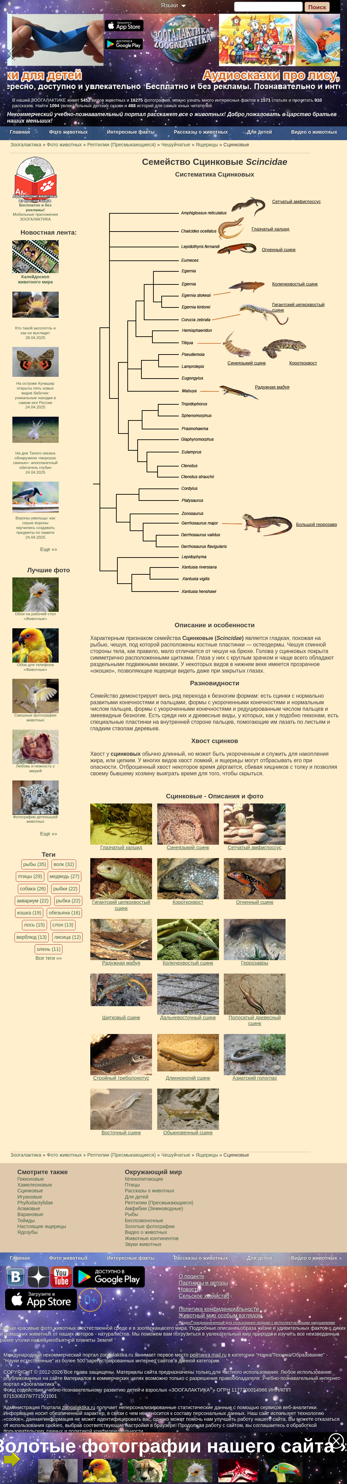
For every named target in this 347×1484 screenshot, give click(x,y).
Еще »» (48, 549)
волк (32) (64, 864)
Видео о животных (314, 132)
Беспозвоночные (144, 1220)
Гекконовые (31, 1179)
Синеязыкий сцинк (247, 363)
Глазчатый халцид (270, 229)
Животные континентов (151, 1238)
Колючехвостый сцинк (295, 283)
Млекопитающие (144, 1179)
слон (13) (63, 925)
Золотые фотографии (150, 1226)
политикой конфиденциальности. (106, 1431)
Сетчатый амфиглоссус (296, 201)
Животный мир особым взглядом (220, 1315)
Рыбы (131, 1214)
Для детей (259, 132)
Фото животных (68, 132)
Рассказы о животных (201, 132)
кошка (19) (29, 912)
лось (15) (34, 925)
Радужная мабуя (272, 387)
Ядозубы (28, 1232)
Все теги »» (48, 958)
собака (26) (33, 888)
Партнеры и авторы (203, 1283)
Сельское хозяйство (204, 1296)
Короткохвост (303, 363)
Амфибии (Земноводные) (154, 1208)
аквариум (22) (32, 900)
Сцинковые (30, 1190)
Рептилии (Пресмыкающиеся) (159, 1202)
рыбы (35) (34, 864)
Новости (189, 1289)
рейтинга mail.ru (208, 1355)
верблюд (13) (31, 937)
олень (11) (48, 949)
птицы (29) (30, 876)
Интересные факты (131, 132)
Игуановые (30, 1197)
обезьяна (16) (64, 912)
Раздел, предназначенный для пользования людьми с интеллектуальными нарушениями (257, 1322)
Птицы (132, 1185)
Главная (20, 132)
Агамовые (29, 1208)
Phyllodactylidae (35, 1202)
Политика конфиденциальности (219, 1309)
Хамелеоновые (35, 1185)
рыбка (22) (68, 900)
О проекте (192, 1276)
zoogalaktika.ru (78, 1407)
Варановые (31, 1214)
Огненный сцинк (279, 249)
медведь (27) (65, 876)
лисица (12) (67, 937)
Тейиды (26, 1220)
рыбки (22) (65, 888)
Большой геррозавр (316, 524)
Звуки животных (143, 1244)
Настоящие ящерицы (42, 1226)
